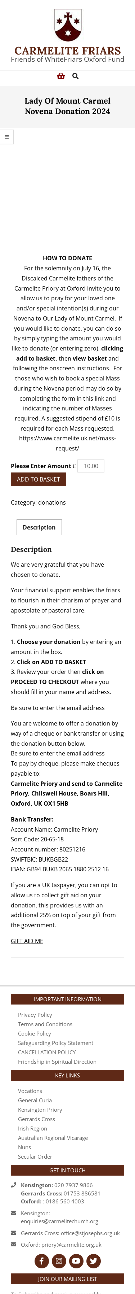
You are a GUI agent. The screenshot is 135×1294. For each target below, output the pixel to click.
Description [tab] (39, 470)
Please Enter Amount (41, 409)
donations (52, 445)
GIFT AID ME (27, 884)
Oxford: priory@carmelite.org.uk (61, 1187)
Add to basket (38, 422)
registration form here (75, 1256)
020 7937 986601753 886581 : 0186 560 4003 (61, 1136)
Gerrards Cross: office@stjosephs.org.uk (70, 1176)
